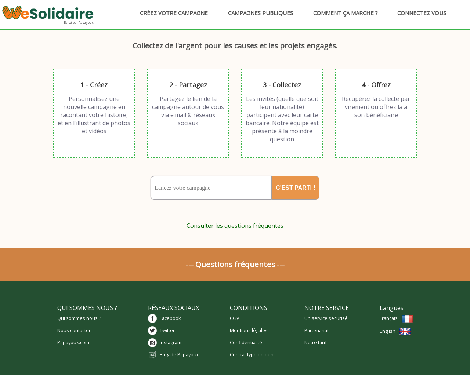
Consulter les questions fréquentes (235, 226)
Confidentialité (246, 342)
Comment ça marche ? (342, 13)
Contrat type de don (252, 354)
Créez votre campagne (170, 13)
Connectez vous (419, 13)
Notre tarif (315, 342)
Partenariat (316, 330)
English (395, 331)
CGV (234, 318)
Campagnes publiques (257, 13)
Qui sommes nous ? (79, 318)
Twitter (167, 330)
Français (396, 318)
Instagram (170, 342)
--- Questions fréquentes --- (235, 264)
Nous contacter (74, 330)
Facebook (170, 318)
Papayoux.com (73, 342)
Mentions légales (249, 330)
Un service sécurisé (326, 318)
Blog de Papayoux (179, 354)
